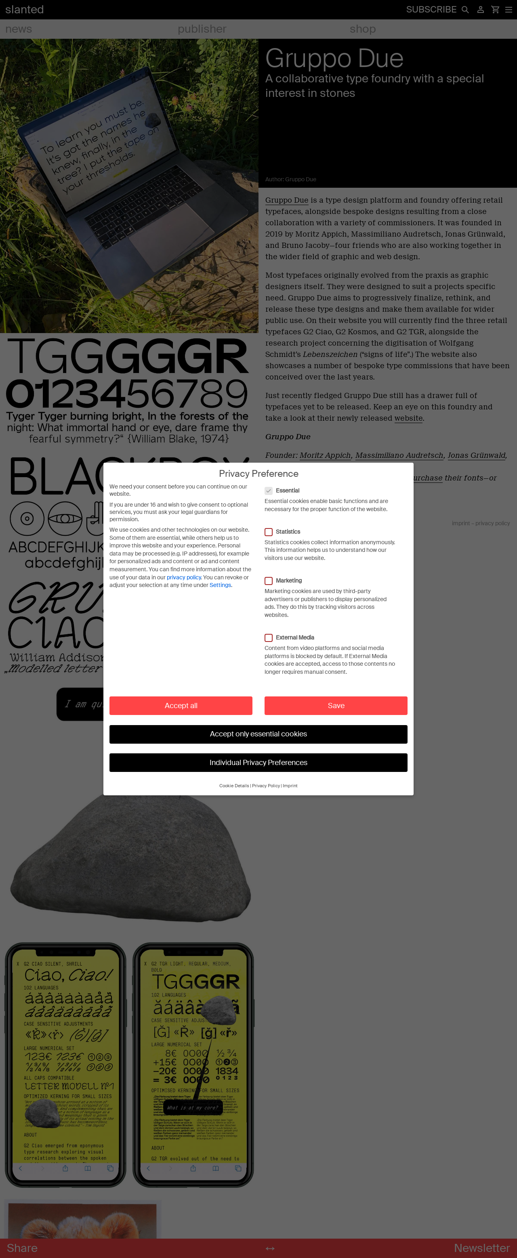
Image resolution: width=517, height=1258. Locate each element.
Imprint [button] (290, 779)
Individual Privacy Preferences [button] (258, 755)
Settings (220, 578)
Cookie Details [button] (234, 779)
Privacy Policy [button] (266, 779)
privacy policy (184, 570)
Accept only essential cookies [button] (258, 727)
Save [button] (336, 698)
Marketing (287, 573)
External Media (294, 630)
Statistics (287, 524)
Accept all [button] (181, 698)
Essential (286, 483)
